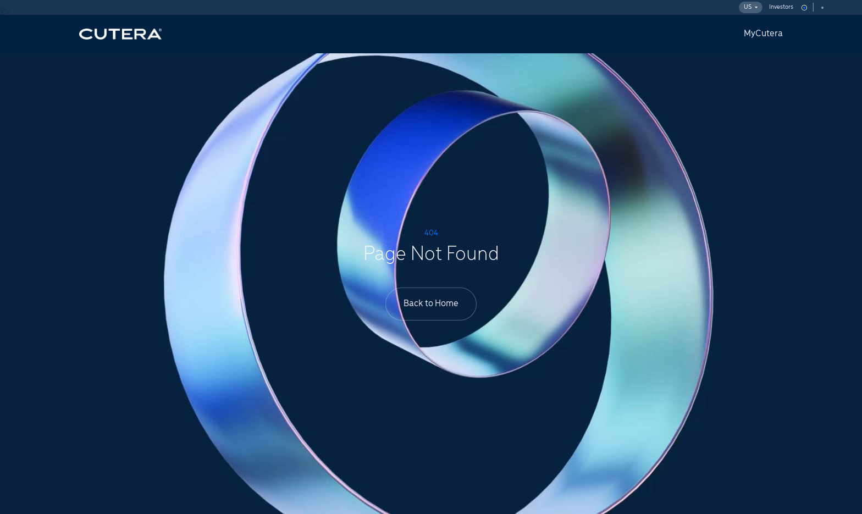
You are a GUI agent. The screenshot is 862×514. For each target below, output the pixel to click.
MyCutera (763, 34)
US (751, 7)
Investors (781, 7)
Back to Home (431, 304)
